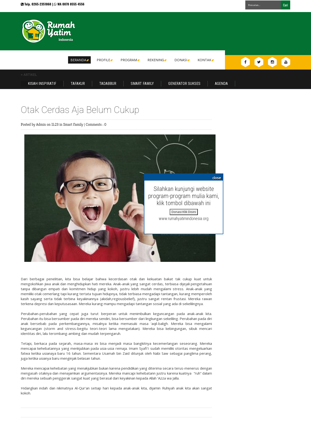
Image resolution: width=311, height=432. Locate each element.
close (216, 177)
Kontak (205, 60)
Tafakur (78, 83)
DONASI (181, 60)
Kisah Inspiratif (42, 83)
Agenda (221, 83)
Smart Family (142, 83)
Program (130, 60)
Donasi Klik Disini (184, 212)
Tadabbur (107, 83)
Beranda (79, 60)
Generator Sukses (184, 83)
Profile (104, 60)
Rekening (156, 60)
